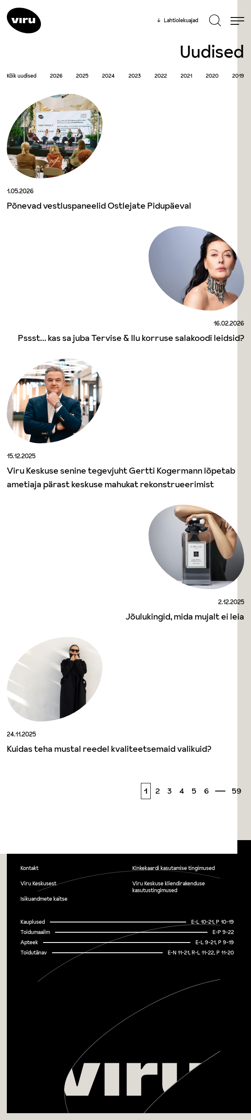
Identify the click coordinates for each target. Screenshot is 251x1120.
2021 (186, 76)
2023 (134, 76)
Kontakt (29, 868)
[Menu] (237, 20)
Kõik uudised (21, 76)
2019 (238, 76)
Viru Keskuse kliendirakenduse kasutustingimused (168, 887)
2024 (108, 76)
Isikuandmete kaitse (43, 898)
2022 (161, 76)
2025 (82, 76)
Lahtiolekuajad (177, 20)
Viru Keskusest (38, 883)
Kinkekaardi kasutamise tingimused (173, 868)
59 (236, 790)
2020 (212, 76)
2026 (56, 76)
